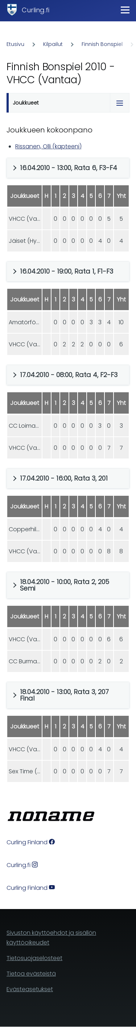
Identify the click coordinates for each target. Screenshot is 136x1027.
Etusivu (15, 44)
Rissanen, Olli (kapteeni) (48, 146)
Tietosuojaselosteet (34, 958)
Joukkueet (26, 102)
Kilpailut (53, 44)
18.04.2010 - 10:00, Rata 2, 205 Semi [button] (64, 585)
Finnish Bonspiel (102, 44)
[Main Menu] (125, 9)
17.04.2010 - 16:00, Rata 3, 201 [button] (64, 478)
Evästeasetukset (30, 989)
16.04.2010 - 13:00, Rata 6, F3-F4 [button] (68, 167)
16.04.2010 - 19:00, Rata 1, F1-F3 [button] (66, 271)
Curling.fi (35, 9)
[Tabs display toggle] (119, 103)
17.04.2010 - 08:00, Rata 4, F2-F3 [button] (69, 374)
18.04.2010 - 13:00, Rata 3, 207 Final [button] (64, 695)
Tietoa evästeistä (31, 973)
